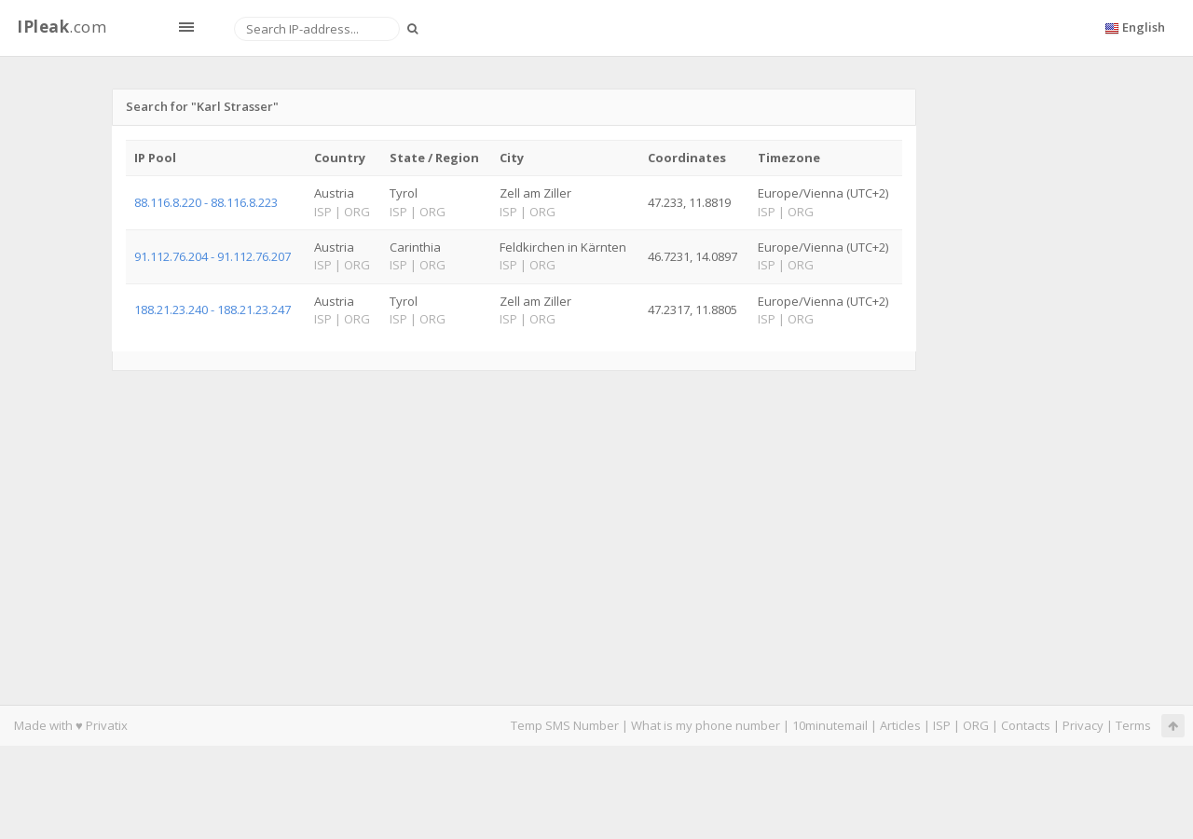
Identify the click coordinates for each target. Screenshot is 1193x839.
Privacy (1083, 725)
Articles (900, 725)
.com (61, 26)
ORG (976, 725)
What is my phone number (705, 725)
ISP (942, 725)
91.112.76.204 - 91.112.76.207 (212, 256)
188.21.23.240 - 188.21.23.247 (212, 309)
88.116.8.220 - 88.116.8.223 (206, 202)
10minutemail (830, 725)
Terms (1133, 725)
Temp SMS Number (565, 725)
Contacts (1025, 725)
